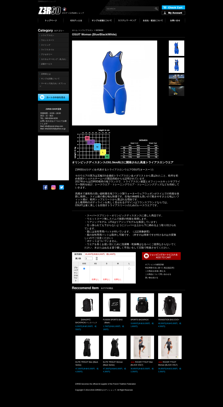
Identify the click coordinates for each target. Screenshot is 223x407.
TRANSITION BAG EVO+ (168, 320)
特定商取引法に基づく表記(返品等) (159, 268)
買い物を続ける (151, 278)
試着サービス (46, 64)
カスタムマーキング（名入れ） (54, 59)
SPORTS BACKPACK (140, 320)
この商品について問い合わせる (158, 274)
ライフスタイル (47, 50)
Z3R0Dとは (46, 74)
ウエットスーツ (47, 40)
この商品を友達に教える (155, 271)
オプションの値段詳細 (154, 264)
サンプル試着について (50, 79)
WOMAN (99, 30)
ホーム (75, 30)
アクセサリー (46, 54)
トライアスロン (47, 35)
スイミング (45, 45)
